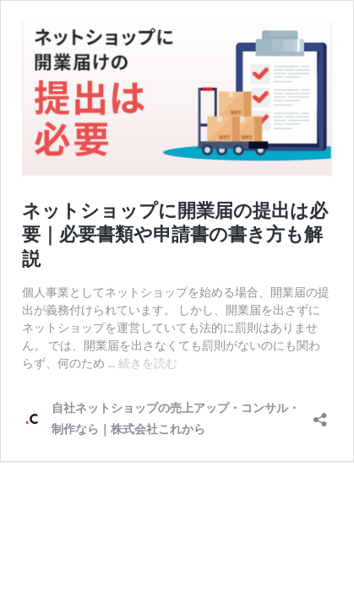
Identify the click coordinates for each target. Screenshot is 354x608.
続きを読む (147, 363)
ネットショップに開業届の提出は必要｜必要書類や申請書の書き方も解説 (175, 234)
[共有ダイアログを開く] (320, 414)
